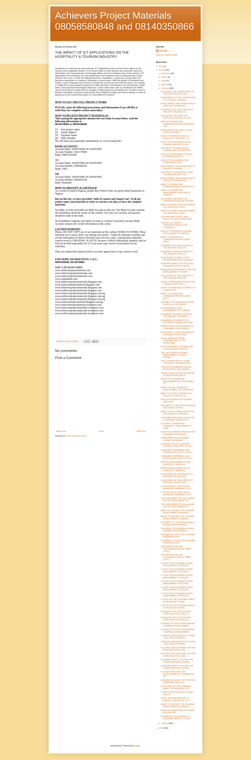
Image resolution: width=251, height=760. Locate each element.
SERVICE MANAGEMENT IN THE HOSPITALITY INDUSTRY (175, 463)
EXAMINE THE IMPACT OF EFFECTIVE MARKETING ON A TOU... (178, 681)
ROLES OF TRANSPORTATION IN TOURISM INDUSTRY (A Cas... (176, 143)
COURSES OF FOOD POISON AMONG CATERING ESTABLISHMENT (178, 624)
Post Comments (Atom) (77, 436)
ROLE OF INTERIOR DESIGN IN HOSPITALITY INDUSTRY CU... (176, 137)
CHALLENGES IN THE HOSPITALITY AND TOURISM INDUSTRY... (177, 277)
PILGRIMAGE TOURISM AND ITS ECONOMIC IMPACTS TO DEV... (176, 717)
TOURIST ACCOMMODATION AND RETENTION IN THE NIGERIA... (176, 368)
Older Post (141, 431)
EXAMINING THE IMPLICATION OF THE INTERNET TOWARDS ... (176, 315)
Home (101, 431)
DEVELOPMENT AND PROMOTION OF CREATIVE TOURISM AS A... (178, 105)
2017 (161, 70)
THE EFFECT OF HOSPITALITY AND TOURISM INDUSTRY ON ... (177, 173)
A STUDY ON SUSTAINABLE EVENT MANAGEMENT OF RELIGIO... (177, 564)
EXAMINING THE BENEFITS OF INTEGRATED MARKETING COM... (177, 321)
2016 (161, 728)
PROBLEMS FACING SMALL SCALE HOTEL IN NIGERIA (177, 131)
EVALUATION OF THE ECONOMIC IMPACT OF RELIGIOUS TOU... (176, 687)
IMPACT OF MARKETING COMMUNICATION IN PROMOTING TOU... (177, 124)
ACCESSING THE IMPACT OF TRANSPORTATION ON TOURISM (177, 200)
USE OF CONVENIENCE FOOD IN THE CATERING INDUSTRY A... (178, 283)
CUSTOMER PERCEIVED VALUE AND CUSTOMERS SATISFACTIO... (177, 419)
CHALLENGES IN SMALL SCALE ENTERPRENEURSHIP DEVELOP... (177, 258)
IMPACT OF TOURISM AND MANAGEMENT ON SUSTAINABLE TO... (177, 381)
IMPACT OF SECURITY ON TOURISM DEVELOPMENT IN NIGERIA (177, 511)
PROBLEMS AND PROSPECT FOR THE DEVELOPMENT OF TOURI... (178, 271)
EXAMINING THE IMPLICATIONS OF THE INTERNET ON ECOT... (177, 246)
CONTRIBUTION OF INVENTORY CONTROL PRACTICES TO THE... (177, 445)
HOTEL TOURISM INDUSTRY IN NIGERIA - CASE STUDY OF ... (175, 699)
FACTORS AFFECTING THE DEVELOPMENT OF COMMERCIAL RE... (177, 674)
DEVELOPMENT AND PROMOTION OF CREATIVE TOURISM (178, 167)
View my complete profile (166, 55)
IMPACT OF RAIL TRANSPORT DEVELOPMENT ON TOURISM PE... (178, 388)
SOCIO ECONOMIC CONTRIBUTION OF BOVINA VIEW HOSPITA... (177, 348)
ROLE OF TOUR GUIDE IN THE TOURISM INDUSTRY (174, 161)
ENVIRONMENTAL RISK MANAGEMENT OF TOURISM (175, 309)
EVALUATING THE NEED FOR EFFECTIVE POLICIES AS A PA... (176, 117)
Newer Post (61, 431)
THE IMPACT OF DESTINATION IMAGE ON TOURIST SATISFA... (178, 406)
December (166, 73)
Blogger (137, 746)
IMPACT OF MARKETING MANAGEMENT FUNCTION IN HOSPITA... (175, 192)
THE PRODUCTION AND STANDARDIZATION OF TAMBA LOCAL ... (176, 548)
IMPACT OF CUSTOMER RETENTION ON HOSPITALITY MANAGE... (177, 412)
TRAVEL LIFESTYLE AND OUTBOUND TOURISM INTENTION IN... (178, 374)
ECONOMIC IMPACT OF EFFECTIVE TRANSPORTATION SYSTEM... (177, 264)
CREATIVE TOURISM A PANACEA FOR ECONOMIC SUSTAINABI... (178, 433)
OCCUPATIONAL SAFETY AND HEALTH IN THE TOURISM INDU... (177, 218)
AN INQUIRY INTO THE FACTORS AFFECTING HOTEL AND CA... (176, 612)
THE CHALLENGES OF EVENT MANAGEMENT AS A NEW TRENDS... (174, 355)
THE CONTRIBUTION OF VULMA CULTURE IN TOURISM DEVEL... (176, 362)
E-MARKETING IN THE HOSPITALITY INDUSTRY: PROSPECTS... (177, 111)
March (164, 85)
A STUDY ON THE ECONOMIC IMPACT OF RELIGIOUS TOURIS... (178, 600)
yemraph (163, 51)
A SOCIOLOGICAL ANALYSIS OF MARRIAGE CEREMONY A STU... (177, 487)
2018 (161, 66)
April (163, 81)
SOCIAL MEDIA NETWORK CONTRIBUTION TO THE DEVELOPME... (173, 340)
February (165, 88)
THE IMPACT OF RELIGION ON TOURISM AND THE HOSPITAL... (176, 149)
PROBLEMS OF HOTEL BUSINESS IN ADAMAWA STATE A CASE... (177, 333)
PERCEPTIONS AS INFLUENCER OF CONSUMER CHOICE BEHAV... (177, 327)
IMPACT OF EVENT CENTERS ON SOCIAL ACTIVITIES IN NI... (176, 394)
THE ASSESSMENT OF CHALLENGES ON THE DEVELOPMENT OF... (178, 499)
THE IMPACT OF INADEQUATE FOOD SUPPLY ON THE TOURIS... (177, 303)
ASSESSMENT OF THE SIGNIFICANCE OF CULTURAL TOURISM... (178, 98)
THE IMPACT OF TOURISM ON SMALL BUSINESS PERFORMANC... (178, 523)
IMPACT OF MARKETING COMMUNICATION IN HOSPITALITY (178, 185)
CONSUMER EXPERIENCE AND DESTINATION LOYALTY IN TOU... (177, 451)
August (164, 77)
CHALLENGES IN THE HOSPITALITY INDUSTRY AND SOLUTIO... (177, 475)
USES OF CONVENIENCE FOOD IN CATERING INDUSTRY (176, 155)
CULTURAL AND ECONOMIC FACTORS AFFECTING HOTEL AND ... (178, 649)
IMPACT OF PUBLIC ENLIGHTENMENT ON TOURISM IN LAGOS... (178, 206)
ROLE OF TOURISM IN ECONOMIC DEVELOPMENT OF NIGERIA (176, 232)
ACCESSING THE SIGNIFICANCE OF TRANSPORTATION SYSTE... (177, 93)
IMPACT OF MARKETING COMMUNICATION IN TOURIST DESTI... (176, 239)
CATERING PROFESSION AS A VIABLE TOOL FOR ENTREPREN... (178, 637)
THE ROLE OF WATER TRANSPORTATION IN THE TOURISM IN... (174, 225)
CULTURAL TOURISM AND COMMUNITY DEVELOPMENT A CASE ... (176, 425)
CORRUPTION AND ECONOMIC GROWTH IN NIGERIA (175, 439)
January (165, 723)
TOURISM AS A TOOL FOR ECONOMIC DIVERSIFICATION (178, 535)
